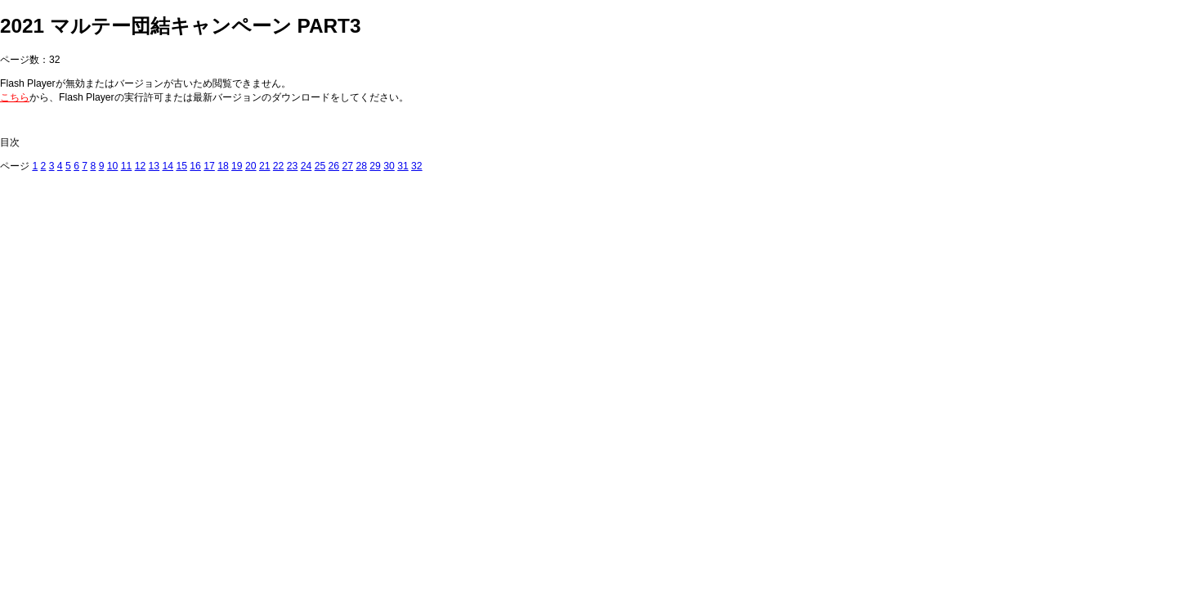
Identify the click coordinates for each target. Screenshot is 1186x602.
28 (361, 166)
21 (265, 166)
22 (278, 166)
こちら (14, 97)
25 (320, 166)
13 (154, 166)
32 (417, 166)
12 (140, 166)
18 (223, 166)
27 (347, 166)
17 (209, 166)
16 (195, 166)
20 (251, 166)
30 (389, 166)
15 (181, 166)
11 (126, 166)
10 (113, 166)
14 (167, 166)
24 (306, 166)
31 (403, 166)
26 (334, 166)
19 (237, 166)
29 (375, 166)
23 (292, 166)
